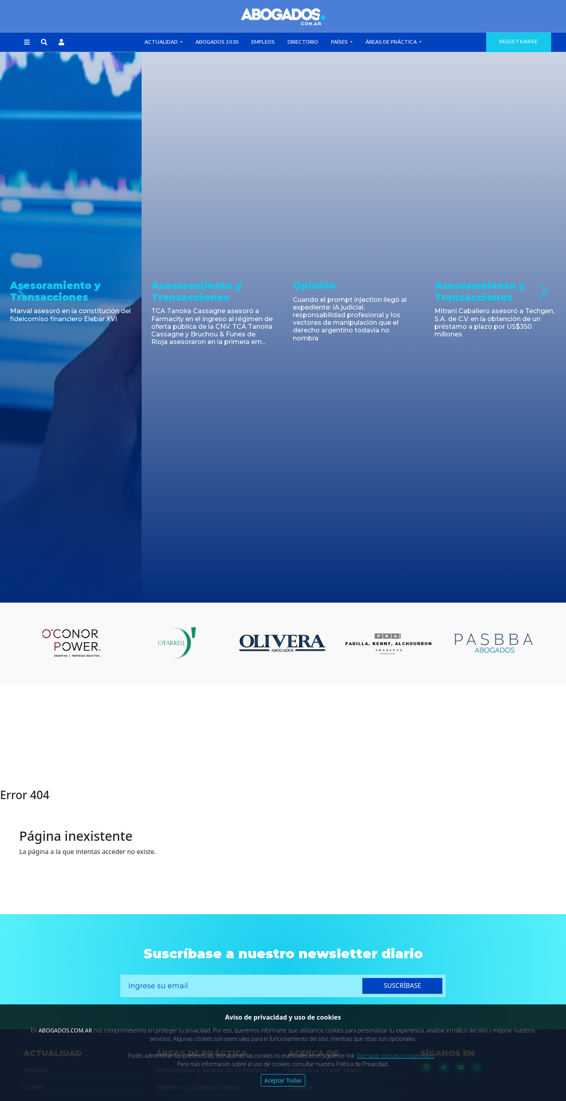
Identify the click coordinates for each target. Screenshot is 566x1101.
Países (340, 42)
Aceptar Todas (283, 1080)
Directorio (303, 42)
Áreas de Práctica (391, 42)
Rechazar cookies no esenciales (395, 1055)
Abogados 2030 (217, 42)
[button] (27, 42)
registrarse (518, 41)
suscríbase (402, 985)
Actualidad (161, 42)
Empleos (263, 42)
